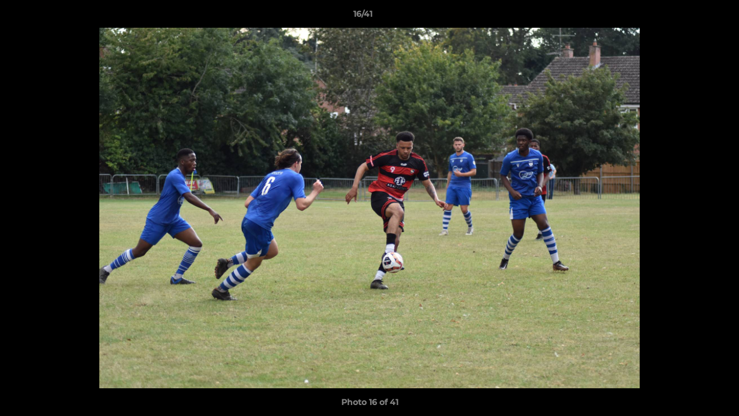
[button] (690, 17)
